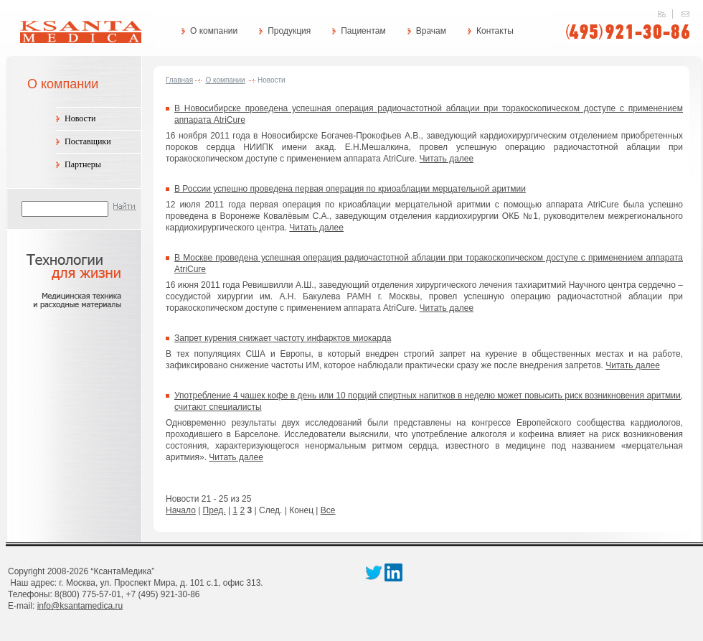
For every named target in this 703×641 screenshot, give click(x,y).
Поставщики (88, 141)
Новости (80, 118)
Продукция (289, 31)
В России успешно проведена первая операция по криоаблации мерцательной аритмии (350, 189)
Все (328, 510)
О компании (213, 31)
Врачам (431, 31)
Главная (179, 80)
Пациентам (363, 31)
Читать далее (447, 159)
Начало (181, 510)
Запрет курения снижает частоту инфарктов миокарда (282, 338)
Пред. (214, 510)
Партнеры (83, 164)
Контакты (495, 31)
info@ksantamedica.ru (80, 606)
